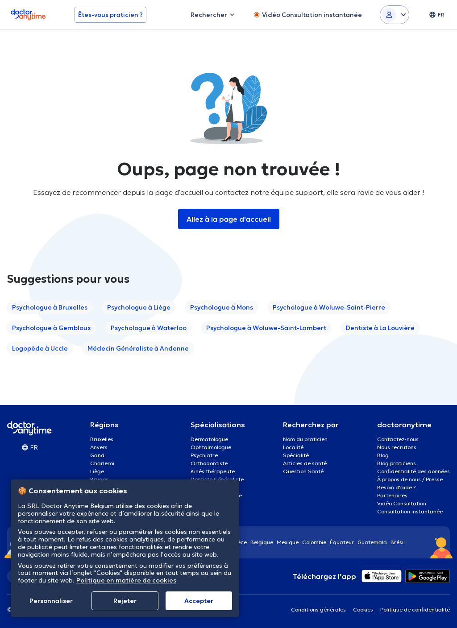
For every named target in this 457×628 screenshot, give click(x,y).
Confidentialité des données (413, 471)
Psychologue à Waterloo (149, 328)
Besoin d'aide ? (396, 487)
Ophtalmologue (211, 447)
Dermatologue (209, 439)
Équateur (342, 542)
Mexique (288, 542)
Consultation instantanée (410, 511)
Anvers (99, 447)
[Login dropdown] (394, 14)
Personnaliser (51, 601)
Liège (97, 471)
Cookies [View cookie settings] (363, 609)
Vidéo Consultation (401, 503)
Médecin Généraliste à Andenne (138, 348)
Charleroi (102, 463)
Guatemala (372, 542)
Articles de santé (305, 463)
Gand (97, 455)
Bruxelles (101, 439)
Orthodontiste (209, 463)
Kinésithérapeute (213, 471)
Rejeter (125, 601)
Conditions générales (318, 609)
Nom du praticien (305, 439)
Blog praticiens (396, 463)
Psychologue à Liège (138, 307)
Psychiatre (204, 455)
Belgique (261, 542)
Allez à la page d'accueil (229, 219)
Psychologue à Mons (221, 307)
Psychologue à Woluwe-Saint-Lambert (266, 328)
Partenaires (392, 495)
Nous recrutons (396, 447)
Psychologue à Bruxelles (49, 307)
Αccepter (198, 601)
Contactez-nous (398, 439)
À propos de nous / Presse (410, 479)
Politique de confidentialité (415, 609)
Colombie (314, 542)
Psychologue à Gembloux (51, 328)
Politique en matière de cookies (126, 580)
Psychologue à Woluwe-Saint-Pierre (329, 307)
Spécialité (296, 455)
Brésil (398, 542)
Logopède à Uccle (40, 348)
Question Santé (303, 471)
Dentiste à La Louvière (380, 328)
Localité (293, 447)
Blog (383, 455)
